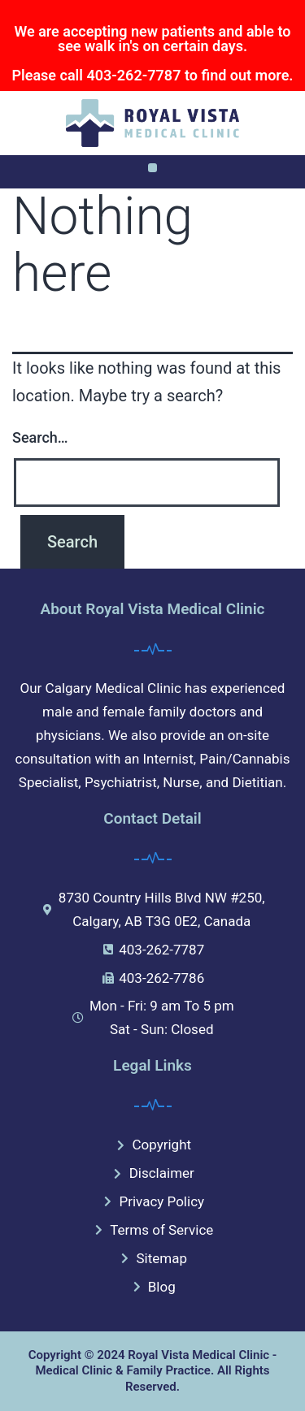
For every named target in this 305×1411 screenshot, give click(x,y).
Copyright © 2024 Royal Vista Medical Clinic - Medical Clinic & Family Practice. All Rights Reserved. (152, 1371)
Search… (40, 437)
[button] (152, 167)
